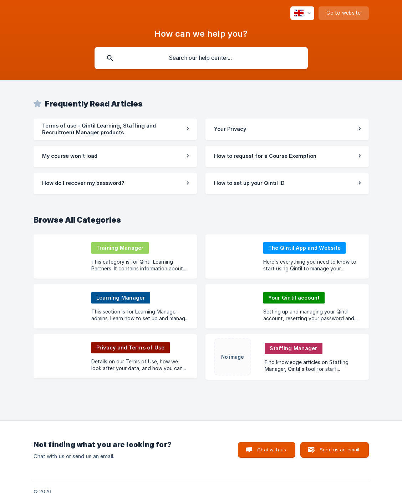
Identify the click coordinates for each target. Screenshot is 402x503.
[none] (302, 13)
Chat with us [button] (271, 449)
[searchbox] (201, 58)
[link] (115, 129)
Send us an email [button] (339, 449)
